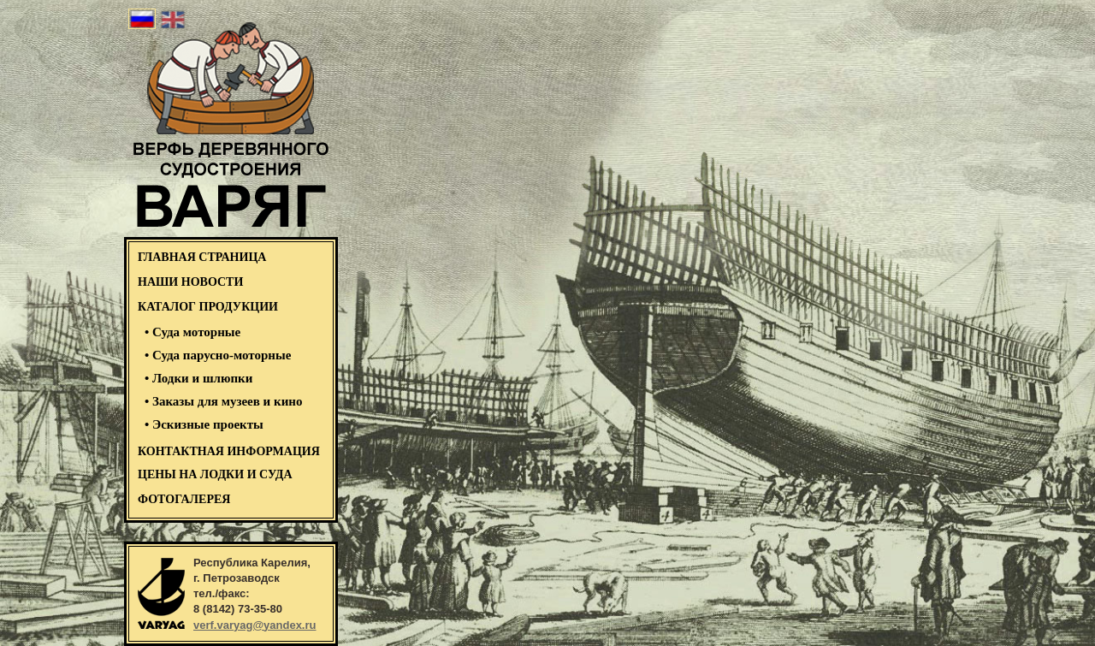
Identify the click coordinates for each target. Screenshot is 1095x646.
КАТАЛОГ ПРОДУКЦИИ (208, 306)
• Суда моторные (192, 332)
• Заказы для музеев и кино (223, 401)
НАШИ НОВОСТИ (190, 282)
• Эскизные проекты (204, 424)
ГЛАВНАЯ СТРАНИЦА (202, 257)
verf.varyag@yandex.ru (254, 625)
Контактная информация (229, 451)
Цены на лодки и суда (215, 474)
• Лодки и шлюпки (198, 378)
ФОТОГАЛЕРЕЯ (184, 499)
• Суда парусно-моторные (218, 355)
